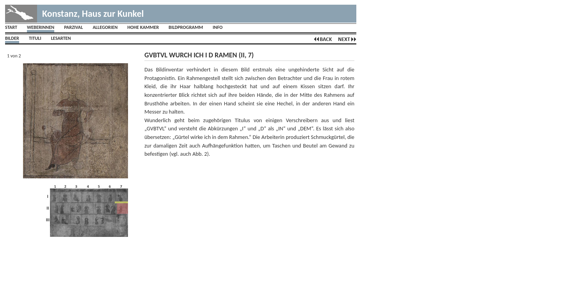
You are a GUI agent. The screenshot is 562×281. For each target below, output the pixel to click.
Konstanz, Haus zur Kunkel (93, 13)
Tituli (35, 38)
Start (11, 27)
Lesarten (61, 38)
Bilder (12, 38)
